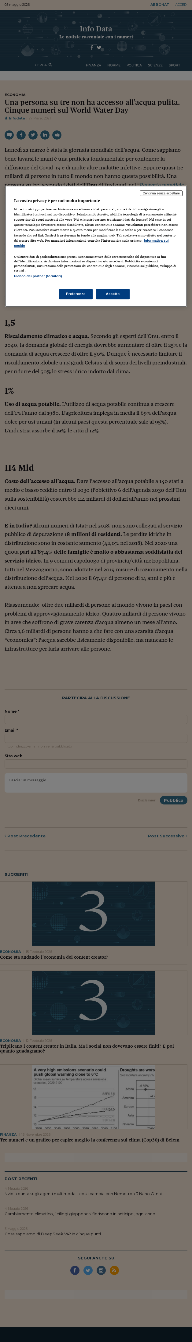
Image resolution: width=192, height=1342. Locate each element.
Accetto (113, 294)
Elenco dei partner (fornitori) (38, 276)
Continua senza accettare (161, 193)
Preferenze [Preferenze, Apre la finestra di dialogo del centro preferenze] (76, 294)
